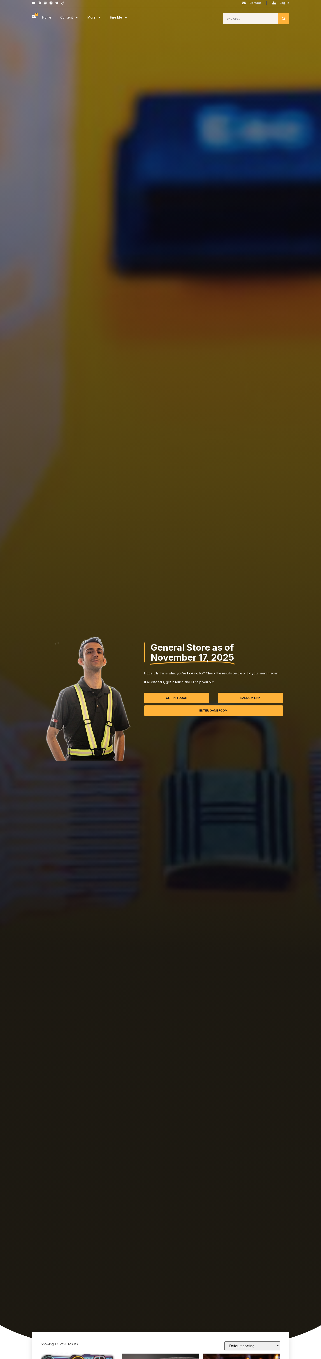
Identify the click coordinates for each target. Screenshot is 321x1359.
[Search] (283, 18)
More (94, 17)
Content (69, 17)
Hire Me (119, 17)
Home (46, 17)
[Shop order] (252, 1345)
